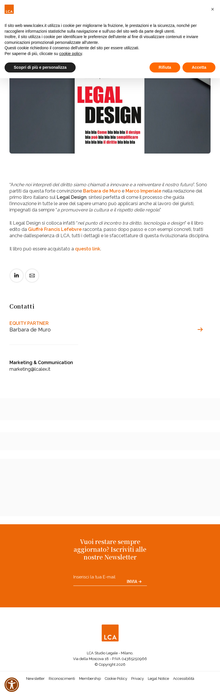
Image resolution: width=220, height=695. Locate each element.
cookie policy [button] (70, 53)
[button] (212, 9)
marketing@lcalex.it (29, 369)
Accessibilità (183, 678)
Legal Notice (158, 678)
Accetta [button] (199, 67)
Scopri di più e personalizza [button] (40, 67)
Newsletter (35, 678)
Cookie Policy (116, 678)
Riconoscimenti (62, 678)
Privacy (137, 678)
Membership (90, 678)
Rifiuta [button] (165, 67)
